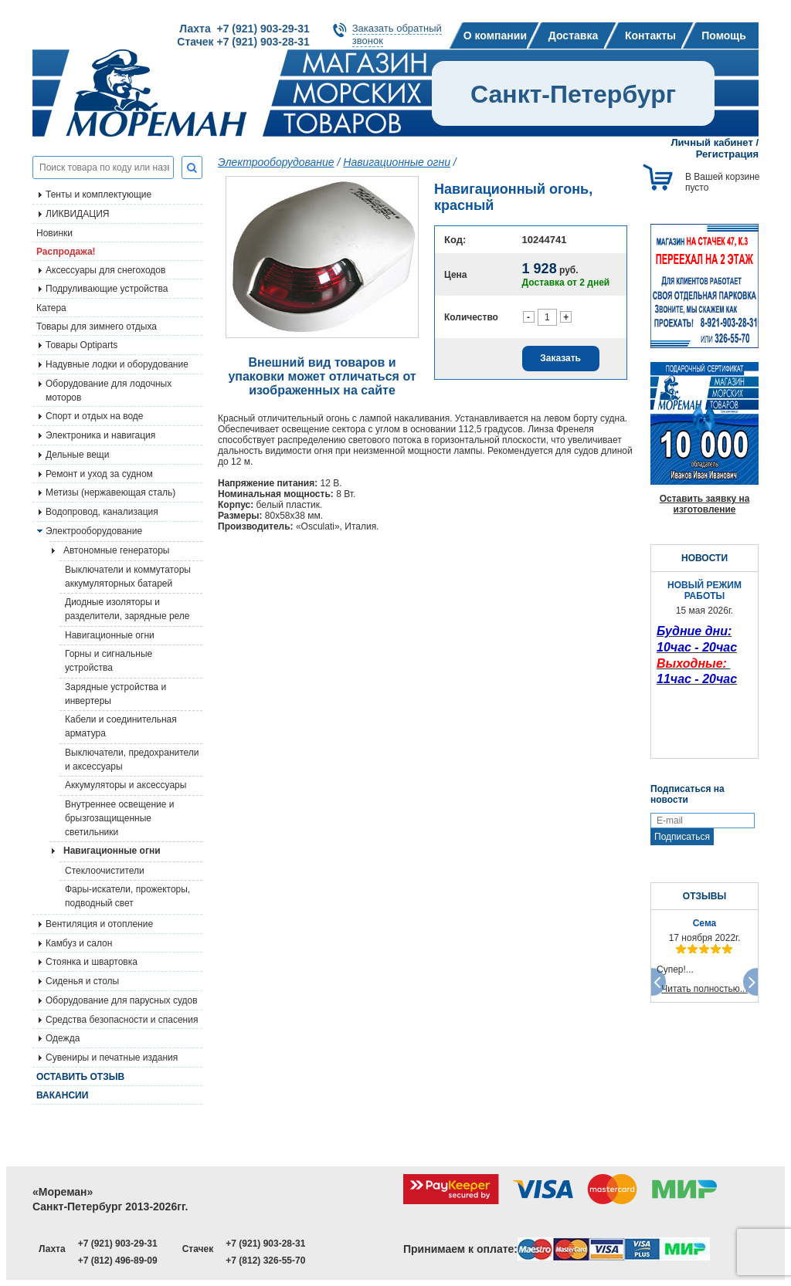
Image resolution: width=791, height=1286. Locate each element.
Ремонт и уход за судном (99, 474)
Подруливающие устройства (107, 288)
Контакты (650, 35)
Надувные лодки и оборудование (117, 364)
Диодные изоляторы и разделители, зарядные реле (127, 609)
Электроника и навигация (100, 435)
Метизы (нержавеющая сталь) (110, 492)
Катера (51, 308)
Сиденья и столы (82, 981)
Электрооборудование (94, 531)
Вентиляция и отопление (99, 924)
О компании (495, 35)
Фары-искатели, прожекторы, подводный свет (127, 896)
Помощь (723, 35)
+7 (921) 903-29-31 (118, 1243)
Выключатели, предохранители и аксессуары (132, 759)
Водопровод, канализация (102, 511)
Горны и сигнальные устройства (108, 660)
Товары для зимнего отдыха (96, 326)
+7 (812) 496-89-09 (118, 1260)
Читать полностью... (704, 988)
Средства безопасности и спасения (122, 1019)
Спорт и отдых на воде (95, 416)
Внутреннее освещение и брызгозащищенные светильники (119, 818)
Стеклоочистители (104, 870)
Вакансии (62, 1095)
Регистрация (727, 154)
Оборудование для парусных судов (122, 1000)
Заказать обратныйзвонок (397, 34)
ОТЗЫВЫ (704, 896)
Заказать (560, 358)
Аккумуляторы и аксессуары (125, 785)
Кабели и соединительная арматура (121, 726)
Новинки (54, 233)
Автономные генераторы (116, 550)
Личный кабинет (712, 142)
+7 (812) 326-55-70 (265, 1260)
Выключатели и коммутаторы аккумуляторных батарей (128, 576)
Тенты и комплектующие (98, 194)
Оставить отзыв (80, 1076)
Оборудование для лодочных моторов (108, 390)
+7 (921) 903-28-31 (265, 1243)
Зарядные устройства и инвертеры (115, 694)
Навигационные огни (109, 635)
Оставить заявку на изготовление (705, 504)
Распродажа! (66, 251)
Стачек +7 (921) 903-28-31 (243, 42)
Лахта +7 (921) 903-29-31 (244, 28)
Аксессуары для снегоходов (105, 270)
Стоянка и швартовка (91, 961)
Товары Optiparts (81, 345)
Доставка (573, 35)
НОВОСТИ (704, 558)
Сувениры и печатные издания (112, 1057)
